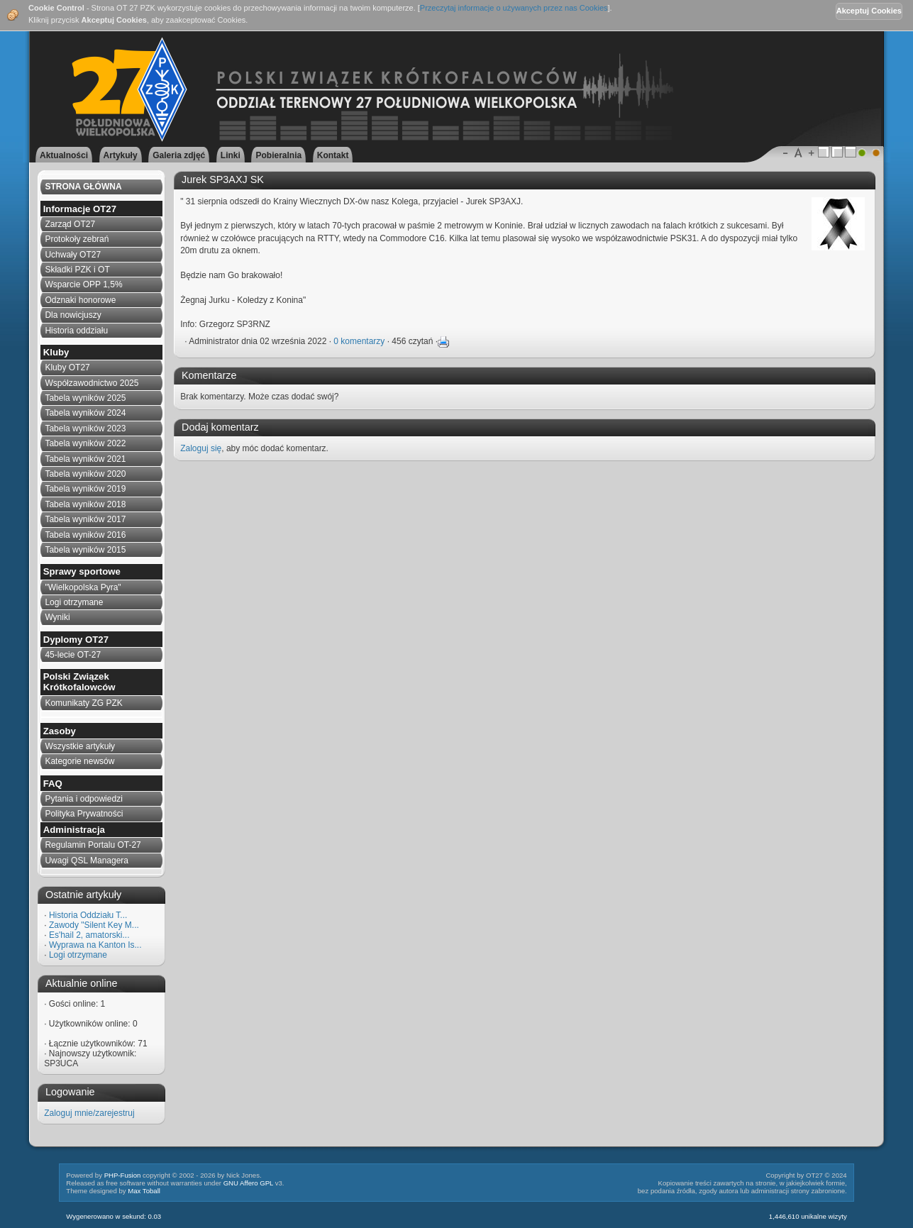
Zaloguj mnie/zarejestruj (89, 1113)
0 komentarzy (358, 341)
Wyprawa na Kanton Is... (95, 945)
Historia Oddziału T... (88, 915)
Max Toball (144, 1191)
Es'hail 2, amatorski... (89, 935)
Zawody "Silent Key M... (94, 925)
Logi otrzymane (78, 955)
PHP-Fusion (122, 1175)
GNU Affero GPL (248, 1183)
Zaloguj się (200, 448)
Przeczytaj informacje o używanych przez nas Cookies (514, 8)
